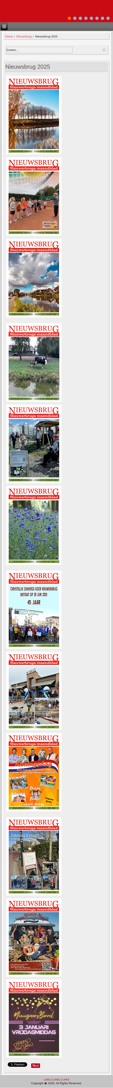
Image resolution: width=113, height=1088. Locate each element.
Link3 (65, 1079)
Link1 (47, 1079)
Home (9, 36)
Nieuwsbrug (24, 36)
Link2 (56, 1079)
